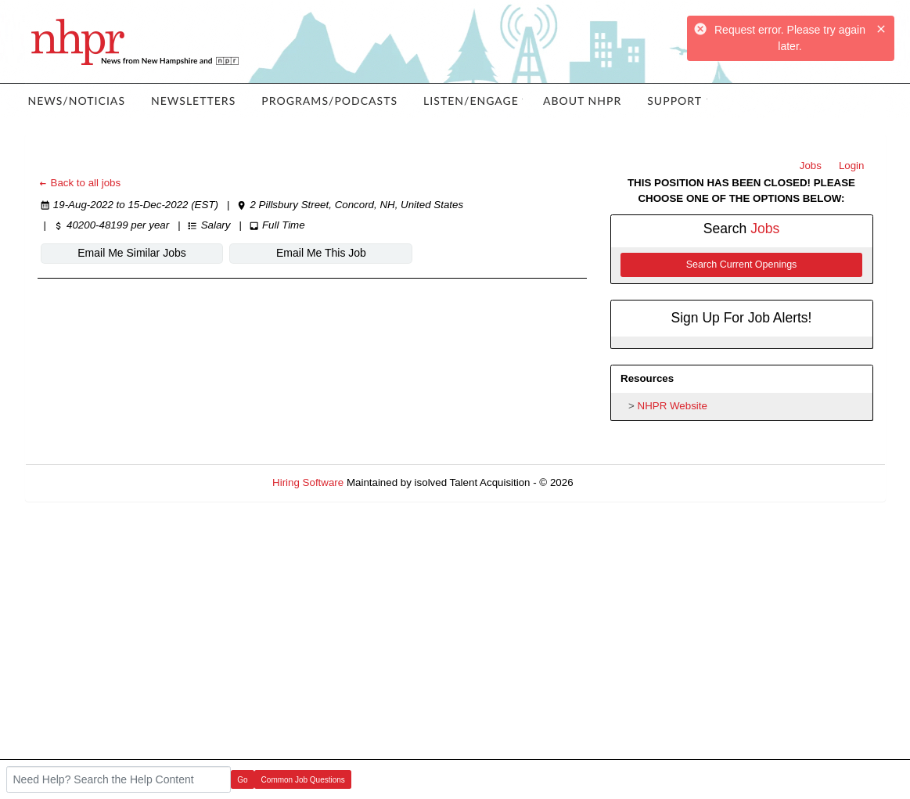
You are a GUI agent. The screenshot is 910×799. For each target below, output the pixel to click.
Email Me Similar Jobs (131, 253)
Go (242, 780)
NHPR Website (672, 406)
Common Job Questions (303, 780)
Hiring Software (307, 482)
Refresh (619, 482)
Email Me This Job (321, 253)
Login (852, 165)
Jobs (811, 165)
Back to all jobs (79, 183)
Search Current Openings (741, 264)
